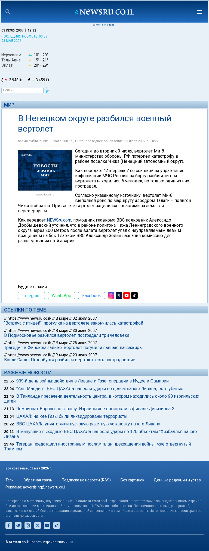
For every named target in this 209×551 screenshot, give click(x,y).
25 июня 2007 (85, 343)
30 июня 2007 (85, 330)
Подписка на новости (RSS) (86, 480)
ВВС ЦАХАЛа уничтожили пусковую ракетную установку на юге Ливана (88, 424)
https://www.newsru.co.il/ (29, 318)
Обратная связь (37, 480)
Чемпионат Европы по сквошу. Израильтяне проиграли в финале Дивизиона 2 (95, 408)
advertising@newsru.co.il (44, 487)
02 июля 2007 (85, 318)
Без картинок (132, 480)
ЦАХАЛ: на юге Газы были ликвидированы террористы (71, 416)
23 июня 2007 (85, 355)
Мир (9, 105)
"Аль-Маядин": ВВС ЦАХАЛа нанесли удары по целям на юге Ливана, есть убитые (99, 388)
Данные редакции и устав (177, 480)
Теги (9, 480)
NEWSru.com (59, 220)
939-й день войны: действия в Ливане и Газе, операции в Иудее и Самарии (92, 381)
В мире (62, 318)
